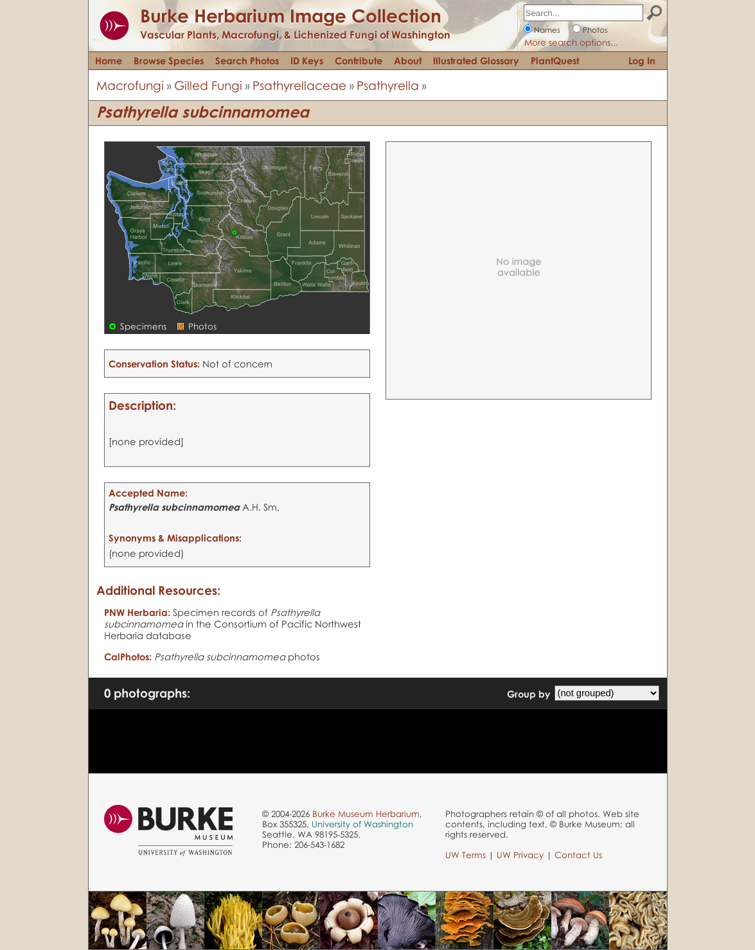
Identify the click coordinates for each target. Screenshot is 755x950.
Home (108, 60)
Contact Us (578, 855)
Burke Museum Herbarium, (367, 814)
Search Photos (247, 60)
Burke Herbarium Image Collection (290, 15)
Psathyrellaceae (299, 85)
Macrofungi (130, 85)
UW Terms (465, 855)
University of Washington (362, 824)
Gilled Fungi (208, 85)
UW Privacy (520, 855)
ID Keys (306, 60)
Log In (641, 60)
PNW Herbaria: (137, 612)
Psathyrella (388, 85)
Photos (595, 30)
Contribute (358, 60)
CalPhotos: (128, 656)
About (408, 60)
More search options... (571, 42)
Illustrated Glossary (476, 60)
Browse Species (169, 60)
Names (547, 30)
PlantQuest (555, 60)
